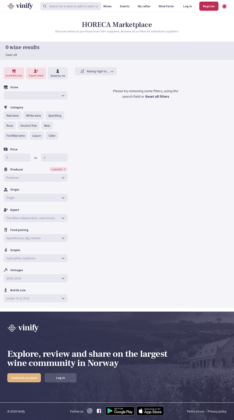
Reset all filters (157, 100)
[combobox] (32, 99)
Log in (60, 378)
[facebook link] (99, 412)
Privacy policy (217, 411)
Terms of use (195, 411)
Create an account (24, 378)
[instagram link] (90, 412)
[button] (12, 119)
